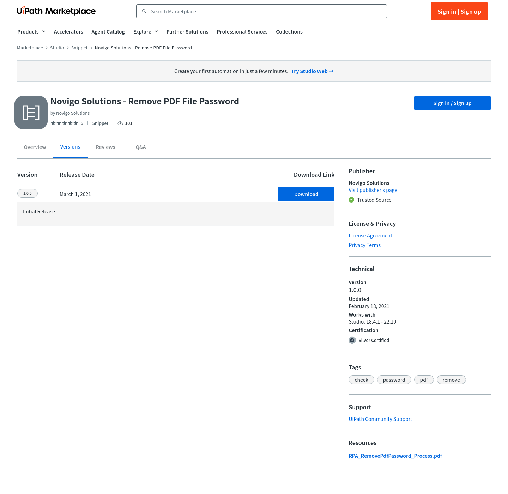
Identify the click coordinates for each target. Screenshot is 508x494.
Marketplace (30, 47)
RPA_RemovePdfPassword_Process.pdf (395, 455)
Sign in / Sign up (452, 103)
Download (306, 194)
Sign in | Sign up (459, 11)
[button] (361, 379)
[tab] (35, 148)
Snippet (79, 47)
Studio (57, 47)
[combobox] (266, 11)
